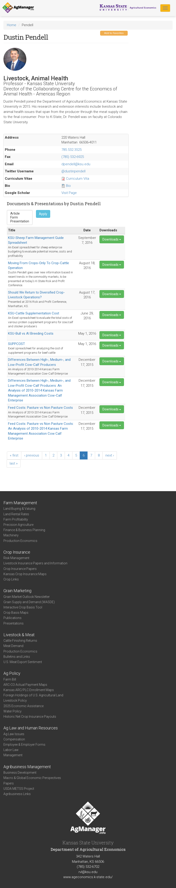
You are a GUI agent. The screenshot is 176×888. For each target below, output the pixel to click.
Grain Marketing (17, 590)
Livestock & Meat (19, 634)
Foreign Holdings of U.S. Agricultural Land (33, 695)
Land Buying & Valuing (19, 508)
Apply (43, 214)
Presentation (20, 221)
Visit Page (69, 193)
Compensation (14, 739)
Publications (12, 618)
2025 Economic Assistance (23, 706)
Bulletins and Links (16, 656)
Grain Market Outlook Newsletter (26, 597)
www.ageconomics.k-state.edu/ (88, 877)
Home (11, 25)
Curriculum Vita (77, 178)
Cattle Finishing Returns (20, 640)
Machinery (11, 535)
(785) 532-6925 (72, 157)
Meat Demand (13, 646)
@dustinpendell (73, 171)
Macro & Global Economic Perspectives (32, 778)
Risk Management (16, 558)
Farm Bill (9, 679)
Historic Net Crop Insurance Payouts (29, 716)
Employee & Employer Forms (24, 744)
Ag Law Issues (13, 734)
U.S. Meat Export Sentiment (22, 662)
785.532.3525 (71, 150)
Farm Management (20, 502)
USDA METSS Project (18, 788)
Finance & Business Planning (24, 530)
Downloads (111, 239)
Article (20, 214)
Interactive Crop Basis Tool (22, 607)
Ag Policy (11, 673)
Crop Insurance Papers (20, 569)
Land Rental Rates (16, 514)
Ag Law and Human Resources (30, 728)
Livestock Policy (15, 700)
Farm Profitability (15, 519)
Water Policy (12, 711)
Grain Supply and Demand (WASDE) (29, 602)
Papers (8, 783)
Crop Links (11, 579)
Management (12, 755)
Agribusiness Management (27, 766)
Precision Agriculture (18, 525)
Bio (68, 186)
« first (14, 455)
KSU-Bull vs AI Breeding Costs (30, 333)
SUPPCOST (16, 344)
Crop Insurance (16, 552)
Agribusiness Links (17, 794)
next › (109, 455)
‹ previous (31, 455)
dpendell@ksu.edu (75, 164)
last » (14, 463)
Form (20, 217)
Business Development (19, 772)
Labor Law (11, 750)
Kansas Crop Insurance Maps (25, 574)
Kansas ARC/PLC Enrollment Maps (28, 690)
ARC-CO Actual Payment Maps (25, 684)
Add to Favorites (114, 33)
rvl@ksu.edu (88, 872)
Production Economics (20, 541)
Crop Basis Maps (15, 612)
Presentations (13, 623)
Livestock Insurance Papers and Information (35, 563)
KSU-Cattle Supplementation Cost (33, 313)
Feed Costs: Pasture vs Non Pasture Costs (40, 408)
